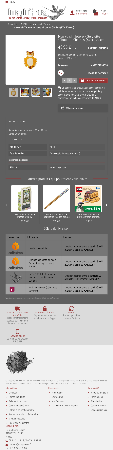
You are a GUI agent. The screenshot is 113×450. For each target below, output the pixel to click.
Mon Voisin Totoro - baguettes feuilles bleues (57, 216)
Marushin (103, 47)
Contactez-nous (98, 387)
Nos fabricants (59, 383)
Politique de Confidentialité (21, 392)
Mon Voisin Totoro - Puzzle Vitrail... (24, 216)
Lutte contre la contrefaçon (65, 387)
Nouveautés (57, 379)
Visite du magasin (99, 374)
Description (13, 122)
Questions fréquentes (19, 405)
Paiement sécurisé (18, 383)
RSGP (22, 122)
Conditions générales (19, 387)
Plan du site (96, 383)
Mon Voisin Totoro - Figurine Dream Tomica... (88, 216)
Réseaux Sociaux (99, 392)
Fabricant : (93, 47)
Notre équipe (97, 379)
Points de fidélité (17, 379)
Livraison (13, 374)
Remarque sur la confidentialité (23, 396)
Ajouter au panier (92, 80)
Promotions (57, 374)
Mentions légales (17, 400)
